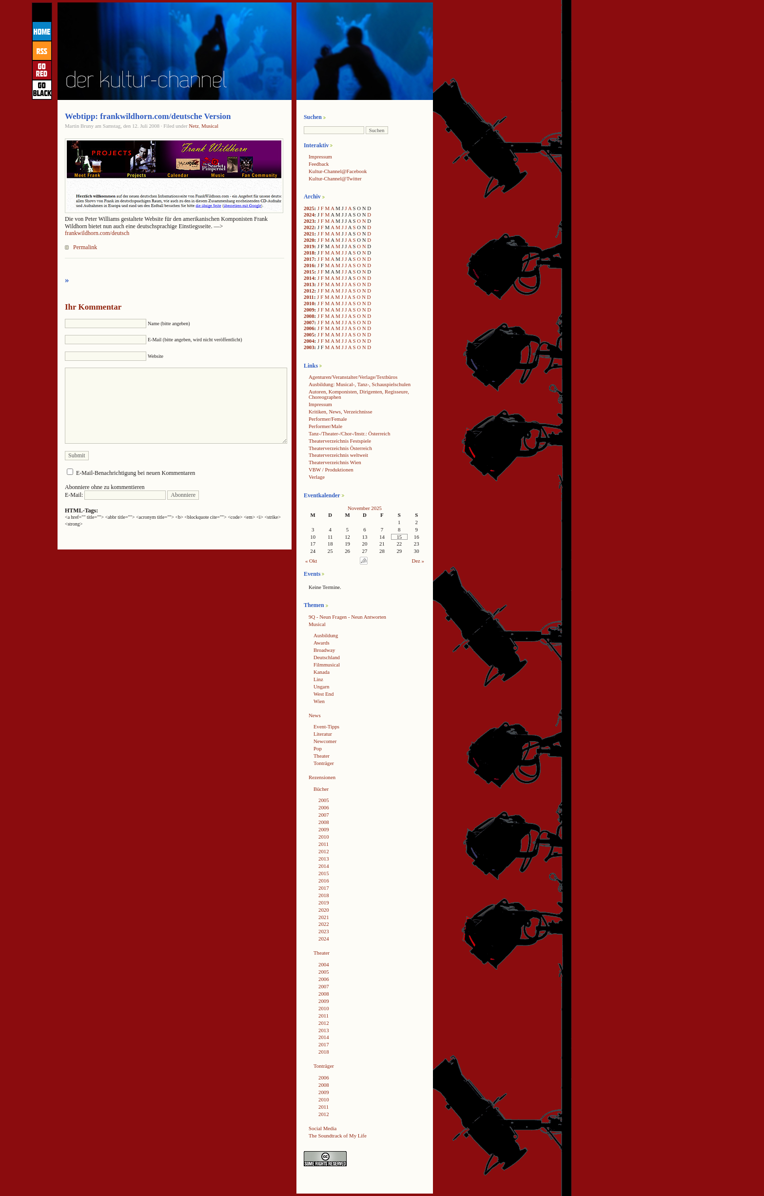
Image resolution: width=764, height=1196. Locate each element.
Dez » (418, 561)
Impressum (320, 156)
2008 (309, 316)
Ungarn (321, 686)
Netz (193, 126)
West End (323, 694)
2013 (309, 284)
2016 (309, 265)
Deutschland (326, 657)
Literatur (322, 734)
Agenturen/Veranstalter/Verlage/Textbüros (353, 377)
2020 (309, 240)
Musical (209, 126)
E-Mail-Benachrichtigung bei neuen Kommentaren (135, 473)
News (315, 715)
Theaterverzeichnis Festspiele (340, 441)
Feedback (319, 164)
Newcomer (324, 741)
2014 (309, 278)
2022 (309, 227)
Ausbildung (325, 635)
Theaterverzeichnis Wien (335, 462)
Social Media (322, 1128)
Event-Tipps (326, 726)
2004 (309, 341)
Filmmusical (326, 664)
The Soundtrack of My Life (338, 1135)
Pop (317, 748)
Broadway (324, 650)
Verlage (317, 477)
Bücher (321, 789)
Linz (318, 679)
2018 (309, 252)
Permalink (85, 247)
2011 (309, 297)
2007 (309, 322)
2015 (309, 271)
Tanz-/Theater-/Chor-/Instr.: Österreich (349, 433)
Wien (319, 701)
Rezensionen (322, 777)
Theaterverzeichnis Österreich (340, 448)
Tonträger (323, 763)
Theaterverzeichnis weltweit (338, 455)
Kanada (321, 672)
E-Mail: (115, 494)
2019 (309, 246)
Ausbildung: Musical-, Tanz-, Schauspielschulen (360, 384)
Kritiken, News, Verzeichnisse (340, 411)
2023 (309, 221)
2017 (309, 259)
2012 (309, 291)
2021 (309, 233)
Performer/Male (325, 426)
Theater (321, 756)
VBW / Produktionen (331, 469)
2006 (309, 328)
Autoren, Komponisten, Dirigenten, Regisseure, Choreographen (359, 394)
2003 (309, 347)
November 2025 (365, 508)
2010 (309, 303)
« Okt (311, 561)
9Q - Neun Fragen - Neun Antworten (347, 617)
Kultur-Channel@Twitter (335, 178)
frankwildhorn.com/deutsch (97, 233)
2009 (309, 310)
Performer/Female (328, 419)
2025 (309, 208)
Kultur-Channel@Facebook (338, 171)
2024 (309, 214)
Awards (321, 643)
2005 (309, 334)
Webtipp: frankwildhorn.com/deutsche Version (148, 116)
